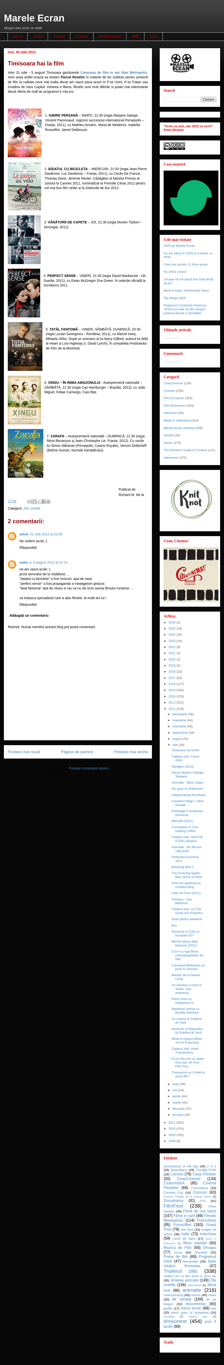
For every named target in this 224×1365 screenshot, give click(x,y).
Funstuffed (182, 1225)
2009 (172, 1135)
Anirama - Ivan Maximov (181, 901)
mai (175, 1090)
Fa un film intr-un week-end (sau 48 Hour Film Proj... (188, 1062)
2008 (172, 1141)
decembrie (180, 714)
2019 (172, 665)
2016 (172, 684)
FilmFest (173, 1206)
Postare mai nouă (24, 752)
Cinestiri (169, 391)
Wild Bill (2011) (182, 821)
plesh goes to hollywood (189, 1312)
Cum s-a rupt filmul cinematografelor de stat (187, 955)
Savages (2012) (182, 766)
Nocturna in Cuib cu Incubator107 (185, 933)
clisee (212, 1295)
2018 (172, 671)
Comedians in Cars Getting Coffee (184, 829)
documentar (196, 1304)
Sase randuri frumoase (190, 1263)
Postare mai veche (131, 752)
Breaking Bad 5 (182, 867)
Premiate (201, 1252)
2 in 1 (211, 1166)
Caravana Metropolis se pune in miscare (188, 967)
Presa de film (176, 1257)
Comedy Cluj (173, 1192)
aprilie (177, 1096)
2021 (172, 653)
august (177, 739)
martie (177, 1102)
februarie (179, 1108)
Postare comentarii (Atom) (89, 768)
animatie (192, 1290)
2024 (172, 634)
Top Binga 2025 (175, 298)
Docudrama (173, 1201)
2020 (172, 659)
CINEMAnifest (110, 36)
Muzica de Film (178, 1248)
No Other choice (175, 272)
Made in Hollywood (177, 420)
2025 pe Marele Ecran (179, 245)
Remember (190, 1261)
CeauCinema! (173, 383)
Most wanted (195, 1243)
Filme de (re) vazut (199, 1211)
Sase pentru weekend (186, 919)
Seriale (168, 435)
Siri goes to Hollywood (187, 788)
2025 (172, 628)
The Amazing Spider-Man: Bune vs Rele (186, 875)
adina (23, 534)
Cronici (59, 36)
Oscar (178, 1252)
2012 (172, 709)
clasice (196, 1295)
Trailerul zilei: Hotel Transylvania (184, 1050)
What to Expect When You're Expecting (186, 1040)
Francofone (206, 1220)
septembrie (180, 732)
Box (174, 925)
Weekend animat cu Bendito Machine (185, 1011)
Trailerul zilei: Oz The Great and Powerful (186, 911)
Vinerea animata (184, 1280)
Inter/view (170, 413)
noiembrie (179, 720)
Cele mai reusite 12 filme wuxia (185, 264)
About (38, 36)
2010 (172, 1128)
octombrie (179, 726)
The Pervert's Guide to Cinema (185, 450)
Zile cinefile (31, 508)
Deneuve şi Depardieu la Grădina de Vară (187, 1031)
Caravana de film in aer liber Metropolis (114, 72)
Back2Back (179, 1170)
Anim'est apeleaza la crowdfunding (186, 885)
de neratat (181, 1299)
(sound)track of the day (181, 1166)
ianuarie (178, 1115)
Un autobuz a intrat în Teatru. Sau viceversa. (186, 988)
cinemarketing (173, 1295)
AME (135, 36)
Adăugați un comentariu (28, 615)
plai (213, 1308)
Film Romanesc (175, 405)
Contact (81, 36)
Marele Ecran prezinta (179, 428)
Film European (174, 398)
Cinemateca (199, 1188)
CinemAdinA (174, 1183)
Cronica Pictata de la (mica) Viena (187, 1196)
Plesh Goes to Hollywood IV (182, 1001)
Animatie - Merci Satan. (187, 782)
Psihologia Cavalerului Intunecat (187, 813)
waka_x (25, 562)
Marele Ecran (34, 18)
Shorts (168, 443)
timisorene (175, 1321)
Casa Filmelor (204, 1174)
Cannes (176, 1174)
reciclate (169, 1316)
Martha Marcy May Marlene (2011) (184, 943)
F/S (203, 1201)
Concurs (200, 1192)
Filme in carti (184, 1216)
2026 (172, 622)
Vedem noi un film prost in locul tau (190, 1276)
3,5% (153, 36)
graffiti (168, 1308)
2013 (172, 702)
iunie (176, 1084)
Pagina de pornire (77, 752)
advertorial (194, 1285)
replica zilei (197, 1316)
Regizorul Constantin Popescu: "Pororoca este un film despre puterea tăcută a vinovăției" (185, 309)
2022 (172, 647)
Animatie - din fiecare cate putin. (186, 849)
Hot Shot (187, 1229)
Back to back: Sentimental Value (186, 290)
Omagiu (209, 1248)
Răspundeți (28, 548)
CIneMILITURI (206, 1170)
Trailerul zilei (180, 1271)
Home (17, 36)
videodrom (171, 457)
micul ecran (191, 1308)
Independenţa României (188, 795)
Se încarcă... (172, 338)
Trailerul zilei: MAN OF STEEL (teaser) (187, 839)
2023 (172, 641)
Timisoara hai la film (185, 750)
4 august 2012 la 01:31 (50, 562)
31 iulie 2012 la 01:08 (46, 534)
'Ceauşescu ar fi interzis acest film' (188, 1074)
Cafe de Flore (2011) (186, 893)
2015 (172, 690)
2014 (172, 696)
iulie (175, 745)
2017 (172, 678)
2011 (172, 1122)
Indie (185, 1234)
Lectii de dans (184, 1238)
